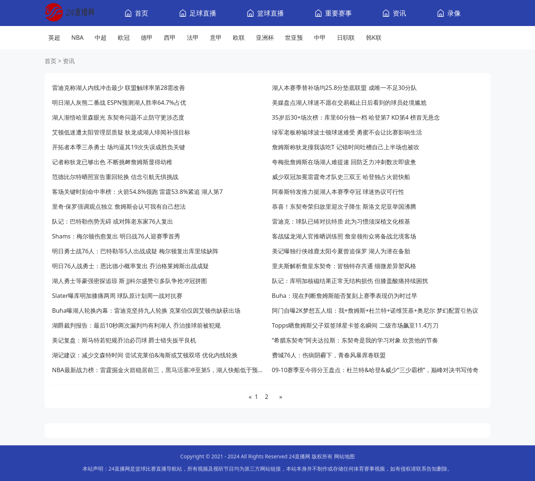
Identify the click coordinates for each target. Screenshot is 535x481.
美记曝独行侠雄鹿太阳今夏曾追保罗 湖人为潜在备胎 (341, 251)
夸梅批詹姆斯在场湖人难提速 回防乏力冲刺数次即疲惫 (344, 162)
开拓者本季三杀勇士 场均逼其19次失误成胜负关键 (118, 147)
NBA (77, 37)
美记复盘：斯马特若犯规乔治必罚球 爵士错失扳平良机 (124, 340)
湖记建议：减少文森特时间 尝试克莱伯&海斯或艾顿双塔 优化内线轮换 (145, 355)
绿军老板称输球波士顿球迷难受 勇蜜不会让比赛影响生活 (347, 132)
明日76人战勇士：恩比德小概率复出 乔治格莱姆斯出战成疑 (130, 266)
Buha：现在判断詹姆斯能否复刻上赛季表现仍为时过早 (344, 296)
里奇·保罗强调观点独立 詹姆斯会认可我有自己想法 (119, 206)
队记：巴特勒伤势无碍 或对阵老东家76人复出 (112, 221)
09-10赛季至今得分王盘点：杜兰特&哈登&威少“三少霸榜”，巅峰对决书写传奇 (375, 370)
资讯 (399, 13)
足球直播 (202, 13)
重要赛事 (338, 13)
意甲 (216, 37)
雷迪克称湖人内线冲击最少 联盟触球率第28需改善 (118, 88)
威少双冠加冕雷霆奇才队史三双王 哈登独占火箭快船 (341, 177)
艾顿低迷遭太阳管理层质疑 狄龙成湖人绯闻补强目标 (121, 132)
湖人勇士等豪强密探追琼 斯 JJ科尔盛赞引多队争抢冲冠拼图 (129, 281)
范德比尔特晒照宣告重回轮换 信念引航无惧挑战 (115, 177)
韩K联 (374, 37)
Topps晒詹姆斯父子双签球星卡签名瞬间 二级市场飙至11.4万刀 (355, 325)
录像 (454, 13)
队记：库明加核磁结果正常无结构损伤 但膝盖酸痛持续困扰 (350, 281)
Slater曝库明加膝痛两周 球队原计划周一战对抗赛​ (117, 296)
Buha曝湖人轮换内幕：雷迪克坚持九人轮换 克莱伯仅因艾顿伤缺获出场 (146, 310)
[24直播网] (69, 13)
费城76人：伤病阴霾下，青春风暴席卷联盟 (329, 355)
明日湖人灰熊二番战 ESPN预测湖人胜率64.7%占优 (119, 102)
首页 (141, 13)
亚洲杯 (265, 37)
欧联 (239, 37)
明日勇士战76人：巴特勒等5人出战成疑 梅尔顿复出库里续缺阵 (135, 251)
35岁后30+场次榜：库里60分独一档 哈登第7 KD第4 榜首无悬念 (356, 117)
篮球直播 (270, 13)
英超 (54, 37)
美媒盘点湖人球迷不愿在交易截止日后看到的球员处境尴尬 (349, 102)
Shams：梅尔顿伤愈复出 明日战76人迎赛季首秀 (116, 236)
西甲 (170, 37)
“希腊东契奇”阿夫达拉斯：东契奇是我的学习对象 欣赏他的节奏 (355, 340)
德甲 (147, 37)
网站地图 (344, 456)
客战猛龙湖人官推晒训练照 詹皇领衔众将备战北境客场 (344, 236)
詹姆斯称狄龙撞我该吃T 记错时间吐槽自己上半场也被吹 (345, 147)
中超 (101, 37)
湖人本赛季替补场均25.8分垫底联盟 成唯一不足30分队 (344, 88)
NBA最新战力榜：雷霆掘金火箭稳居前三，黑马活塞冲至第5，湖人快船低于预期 (157, 370)
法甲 (193, 37)
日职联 (346, 37)
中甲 (320, 37)
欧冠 (124, 37)
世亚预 (294, 37)
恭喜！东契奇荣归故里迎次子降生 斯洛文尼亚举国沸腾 (344, 206)
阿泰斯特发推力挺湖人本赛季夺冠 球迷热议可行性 (338, 192)
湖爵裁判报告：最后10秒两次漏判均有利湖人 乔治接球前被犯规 (136, 325)
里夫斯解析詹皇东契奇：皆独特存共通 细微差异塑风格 (344, 266)
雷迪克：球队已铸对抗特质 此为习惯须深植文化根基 (341, 221)
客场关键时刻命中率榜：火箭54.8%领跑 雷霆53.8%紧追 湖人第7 (137, 192)
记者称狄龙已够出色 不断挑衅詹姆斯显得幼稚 (112, 162)
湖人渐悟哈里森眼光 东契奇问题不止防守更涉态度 (118, 117)
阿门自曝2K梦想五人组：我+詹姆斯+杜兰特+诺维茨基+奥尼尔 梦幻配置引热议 (375, 310)
